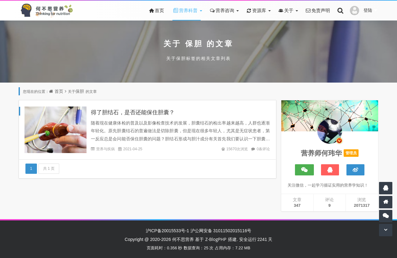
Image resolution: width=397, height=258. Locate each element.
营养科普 (185, 10)
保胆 (194, 43)
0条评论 (263, 149)
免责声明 (317, 10)
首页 (156, 10)
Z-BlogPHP (215, 239)
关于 (285, 10)
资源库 (256, 10)
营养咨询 (221, 10)
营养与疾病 (105, 149)
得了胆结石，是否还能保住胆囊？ (133, 112)
